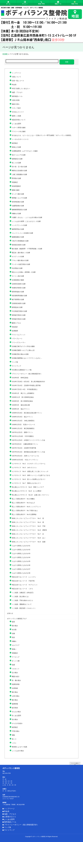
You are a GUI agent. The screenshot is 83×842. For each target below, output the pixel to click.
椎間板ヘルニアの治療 (19, 198)
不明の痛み (15, 731)
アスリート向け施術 (19, 131)
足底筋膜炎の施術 (18, 280)
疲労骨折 (15, 708)
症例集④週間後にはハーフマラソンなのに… (27, 358)
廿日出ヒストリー (18, 112)
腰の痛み (15, 692)
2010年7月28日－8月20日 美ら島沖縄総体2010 (28, 381)
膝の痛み (15, 700)
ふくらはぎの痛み (18, 751)
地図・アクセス (17, 92)
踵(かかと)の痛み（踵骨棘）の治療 (24, 272)
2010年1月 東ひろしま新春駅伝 (23, 393)
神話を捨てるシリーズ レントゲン (24, 577)
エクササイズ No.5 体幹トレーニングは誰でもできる (31, 475)
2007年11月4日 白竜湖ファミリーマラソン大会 (28, 440)
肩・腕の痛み (16, 680)
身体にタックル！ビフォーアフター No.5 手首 (28, 526)
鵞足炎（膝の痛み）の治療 (21, 252)
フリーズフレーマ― (19, 342)
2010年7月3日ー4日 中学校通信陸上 (25, 389)
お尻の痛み (15, 696)
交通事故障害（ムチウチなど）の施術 (25, 151)
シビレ (14, 743)
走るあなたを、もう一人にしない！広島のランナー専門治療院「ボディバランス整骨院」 (43, 135)
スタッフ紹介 (16, 108)
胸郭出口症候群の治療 (19, 170)
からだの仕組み (17, 723)
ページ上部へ (75, 763)
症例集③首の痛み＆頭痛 (20, 354)
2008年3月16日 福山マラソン (22, 417)
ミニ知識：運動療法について (22, 604)
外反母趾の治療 (17, 268)
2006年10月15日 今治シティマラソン (25, 460)
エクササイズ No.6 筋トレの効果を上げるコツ (28, 479)
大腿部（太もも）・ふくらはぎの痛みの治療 (27, 217)
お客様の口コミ (10, 817)
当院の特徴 (15, 100)
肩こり (14, 739)
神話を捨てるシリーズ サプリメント (25, 585)
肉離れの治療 (16, 213)
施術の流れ (15, 104)
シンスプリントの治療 (19, 225)
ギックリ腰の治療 (18, 194)
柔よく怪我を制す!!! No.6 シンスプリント (26, 506)
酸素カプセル (16, 323)
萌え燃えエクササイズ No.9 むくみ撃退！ (27, 491)
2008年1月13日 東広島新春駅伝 (23, 428)
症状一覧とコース (18, 81)
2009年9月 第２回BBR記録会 (22, 401)
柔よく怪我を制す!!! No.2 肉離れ (23, 499)
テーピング (15, 657)
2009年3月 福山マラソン (21, 409)
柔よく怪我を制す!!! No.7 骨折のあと (25, 510)
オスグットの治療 (18, 256)
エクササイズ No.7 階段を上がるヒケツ (26, 483)
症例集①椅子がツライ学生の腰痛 (23, 346)
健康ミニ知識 (16, 116)
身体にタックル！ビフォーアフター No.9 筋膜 (28, 542)
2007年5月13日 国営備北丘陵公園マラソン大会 (28, 452)
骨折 (13, 637)
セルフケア (15, 645)
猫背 (13, 622)
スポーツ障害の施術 (19, 127)
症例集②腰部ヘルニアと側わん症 (23, 350)
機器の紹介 (15, 676)
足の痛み (15, 672)
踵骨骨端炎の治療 (18, 292)
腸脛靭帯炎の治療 (18, 229)
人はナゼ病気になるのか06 (21, 565)
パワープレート (17, 338)
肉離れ (14, 641)
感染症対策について (19, 120)
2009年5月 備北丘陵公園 (21, 405)
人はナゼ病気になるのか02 (21, 549)
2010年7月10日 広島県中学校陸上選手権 (26, 385)
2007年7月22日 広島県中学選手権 (24, 448)
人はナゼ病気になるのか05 (21, 561)
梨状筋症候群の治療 (19, 245)
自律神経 (15, 688)
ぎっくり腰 (15, 661)
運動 (13, 735)
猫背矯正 (15, 143)
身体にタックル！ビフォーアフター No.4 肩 (28, 522)
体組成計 (15, 327)
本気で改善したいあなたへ (21, 88)
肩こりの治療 (16, 163)
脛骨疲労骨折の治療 (19, 319)
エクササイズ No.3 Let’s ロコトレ (24, 467)
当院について (16, 77)
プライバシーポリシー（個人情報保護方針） (27, 374)
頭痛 (13, 633)
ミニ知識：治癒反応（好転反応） (23, 592)
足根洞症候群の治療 (19, 303)
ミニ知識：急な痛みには (20, 596)
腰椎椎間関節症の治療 (19, 209)
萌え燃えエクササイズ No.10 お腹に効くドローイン (30, 495)
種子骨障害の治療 (18, 299)
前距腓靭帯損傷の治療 (19, 295)
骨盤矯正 (15, 182)
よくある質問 (16, 124)
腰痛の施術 (15, 190)
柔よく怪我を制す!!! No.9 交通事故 (24, 514)
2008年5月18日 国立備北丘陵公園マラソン (27, 413)
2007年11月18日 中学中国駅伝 (23, 436)
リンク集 (15, 362)
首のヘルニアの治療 (19, 155)
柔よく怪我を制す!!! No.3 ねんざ (23, 503)
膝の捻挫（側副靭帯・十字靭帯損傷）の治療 (27, 249)
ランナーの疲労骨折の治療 (21, 264)
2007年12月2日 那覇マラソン (22, 432)
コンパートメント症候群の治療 (22, 233)
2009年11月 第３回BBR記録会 (23, 397)
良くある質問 (16, 715)
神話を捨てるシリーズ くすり (22, 589)
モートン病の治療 (18, 276)
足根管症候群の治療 (19, 284)
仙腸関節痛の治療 (18, 206)
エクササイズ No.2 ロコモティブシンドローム (28, 463)
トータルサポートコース (20, 139)
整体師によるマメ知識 (19, 747)
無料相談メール (17, 96)
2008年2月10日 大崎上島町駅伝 (23, 420)
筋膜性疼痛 (15, 684)
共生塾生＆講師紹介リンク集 (22, 370)
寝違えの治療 (16, 147)
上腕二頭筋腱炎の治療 (19, 174)
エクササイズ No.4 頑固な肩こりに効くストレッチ (30, 471)
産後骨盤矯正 (16, 186)
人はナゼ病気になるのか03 (21, 553)
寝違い (14, 649)
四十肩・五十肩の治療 (19, 166)
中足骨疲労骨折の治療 (19, 311)
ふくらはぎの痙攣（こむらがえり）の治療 (26, 221)
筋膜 (13, 665)
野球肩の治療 (16, 178)
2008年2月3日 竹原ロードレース (23, 424)
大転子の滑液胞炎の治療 (20, 241)
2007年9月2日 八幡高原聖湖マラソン (25, 444)
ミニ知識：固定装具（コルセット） (24, 608)
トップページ (16, 73)
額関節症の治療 (17, 159)
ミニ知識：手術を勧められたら (22, 600)
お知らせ (10, 613)
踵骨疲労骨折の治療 (19, 315)
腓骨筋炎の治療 (17, 307)
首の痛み (15, 719)
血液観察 (15, 331)
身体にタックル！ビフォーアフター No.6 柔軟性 (29, 530)
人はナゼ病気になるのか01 (21, 546)
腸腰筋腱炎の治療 (18, 237)
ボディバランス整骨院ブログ (17, 618)
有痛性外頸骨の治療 (19, 288)
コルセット (15, 669)
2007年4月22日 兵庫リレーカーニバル (25, 456)
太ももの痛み (16, 712)
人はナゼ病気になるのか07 (21, 569)
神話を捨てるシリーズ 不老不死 (23, 581)
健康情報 (15, 704)
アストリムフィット (19, 335)
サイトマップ (16, 366)
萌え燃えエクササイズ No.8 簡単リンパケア (28, 487)
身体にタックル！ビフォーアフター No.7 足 (28, 534)
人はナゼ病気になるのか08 (21, 573)
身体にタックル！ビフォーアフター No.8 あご (28, 538)
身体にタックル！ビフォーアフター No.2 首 (28, 518)
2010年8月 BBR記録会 (20, 378)
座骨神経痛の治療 (18, 202)
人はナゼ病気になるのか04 (21, 557)
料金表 (14, 84)
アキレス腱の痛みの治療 (20, 260)
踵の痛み (15, 626)
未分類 (14, 629)
